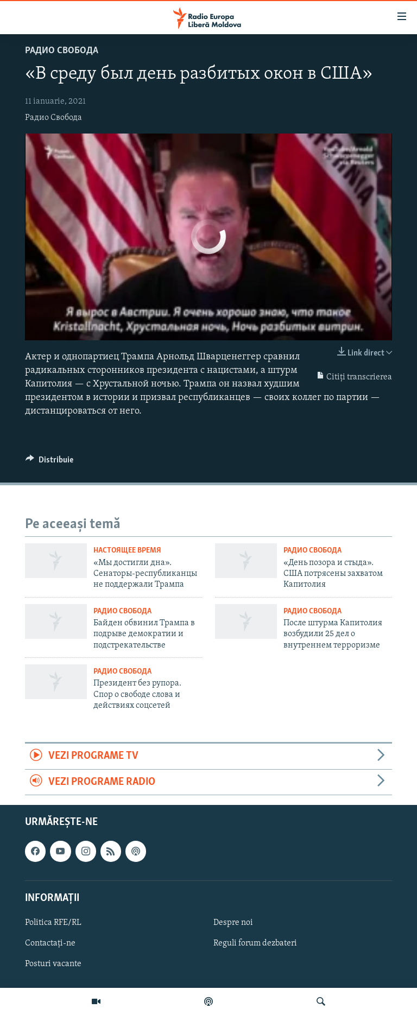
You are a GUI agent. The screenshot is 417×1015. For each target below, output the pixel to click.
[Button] (49, 462)
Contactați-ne (50, 943)
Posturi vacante (53, 964)
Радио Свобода (61, 51)
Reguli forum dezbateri (255, 943)
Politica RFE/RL (53, 922)
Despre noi (233, 922)
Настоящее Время (127, 551)
